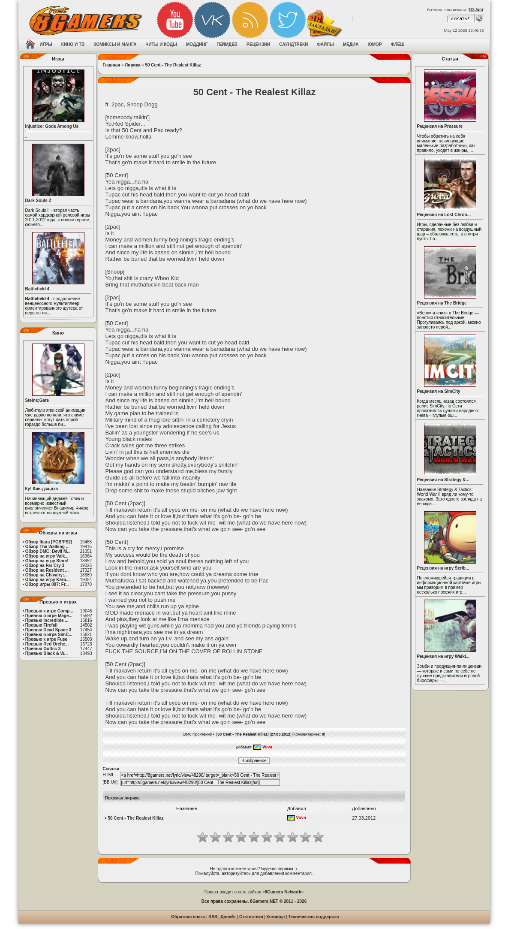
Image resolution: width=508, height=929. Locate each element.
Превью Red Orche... (47, 644)
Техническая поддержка (313, 916)
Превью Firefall (41, 625)
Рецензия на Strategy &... (443, 479)
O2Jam (476, 9)
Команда (276, 916)
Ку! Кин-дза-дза (41, 488)
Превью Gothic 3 (42, 648)
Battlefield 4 (37, 289)
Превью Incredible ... (47, 620)
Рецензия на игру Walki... (443, 656)
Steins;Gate (37, 400)
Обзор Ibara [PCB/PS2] (48, 542)
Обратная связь (188, 916)
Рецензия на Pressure (440, 126)
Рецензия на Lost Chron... (444, 214)
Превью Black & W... (46, 653)
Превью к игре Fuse (46, 639)
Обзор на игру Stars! (47, 560)
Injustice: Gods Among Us (52, 126)
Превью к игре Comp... (49, 611)
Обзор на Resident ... (47, 570)
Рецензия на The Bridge (442, 303)
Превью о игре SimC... (48, 634)
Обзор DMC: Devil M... (48, 551)
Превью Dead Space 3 (48, 629)
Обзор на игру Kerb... (47, 579)
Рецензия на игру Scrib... (443, 568)
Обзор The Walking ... (47, 546)
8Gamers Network (283, 892)
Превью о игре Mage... (48, 615)
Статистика (251, 916)
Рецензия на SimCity (438, 391)
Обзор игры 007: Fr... (47, 584)
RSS (212, 916)
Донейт (228, 916)
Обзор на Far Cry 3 (44, 565)
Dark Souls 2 (38, 200)
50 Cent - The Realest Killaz (173, 65)
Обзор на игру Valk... (47, 556)
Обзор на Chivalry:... (46, 575)
